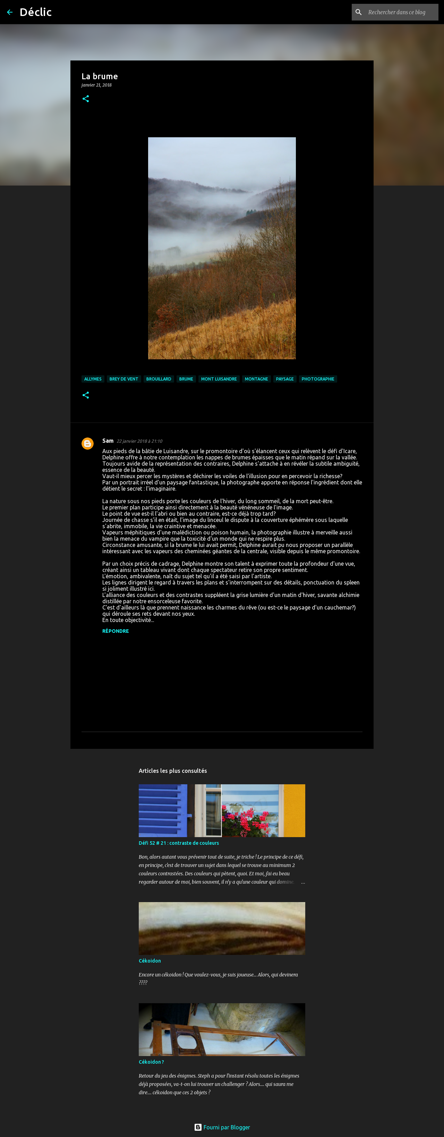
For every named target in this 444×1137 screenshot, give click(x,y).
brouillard (158, 379)
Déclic (35, 12)
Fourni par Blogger (222, 1127)
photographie (318, 379)
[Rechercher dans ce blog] (402, 12)
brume (186, 379)
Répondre (115, 631)
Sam (108, 440)
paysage (285, 379)
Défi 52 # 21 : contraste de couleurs (179, 843)
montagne (256, 379)
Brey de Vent (124, 379)
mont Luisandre (219, 379)
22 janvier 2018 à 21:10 (139, 441)
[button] (86, 99)
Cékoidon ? (151, 1062)
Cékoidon (150, 961)
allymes (93, 379)
